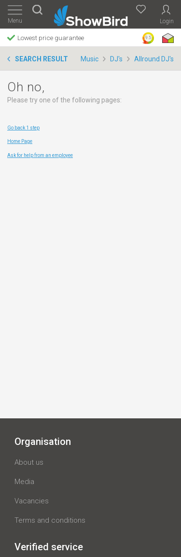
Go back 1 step (23, 127)
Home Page (19, 141)
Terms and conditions (49, 520)
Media (24, 481)
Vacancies (31, 501)
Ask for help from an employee (40, 155)
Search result (41, 59)
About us (28, 462)
